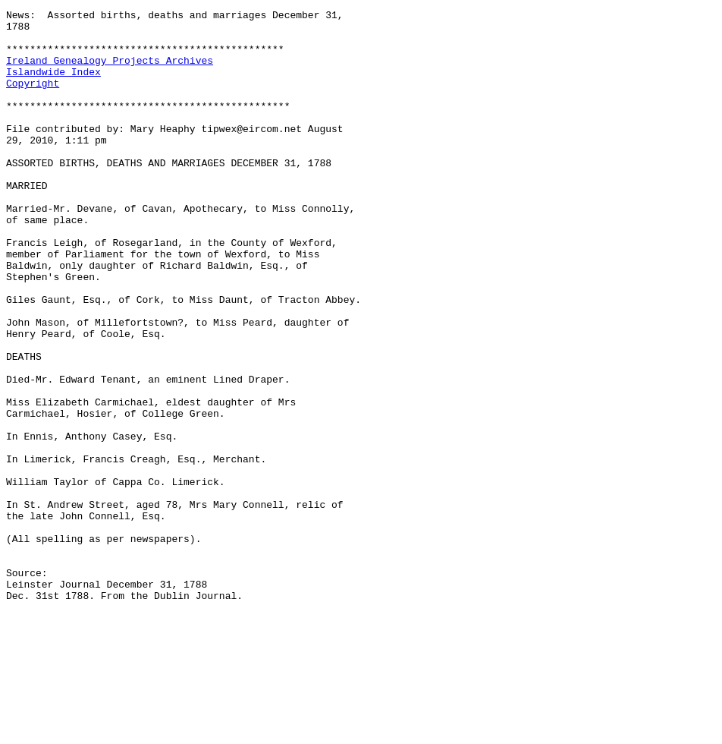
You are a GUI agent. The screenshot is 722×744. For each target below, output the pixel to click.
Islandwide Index (53, 85)
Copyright (32, 99)
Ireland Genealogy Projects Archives (109, 71)
